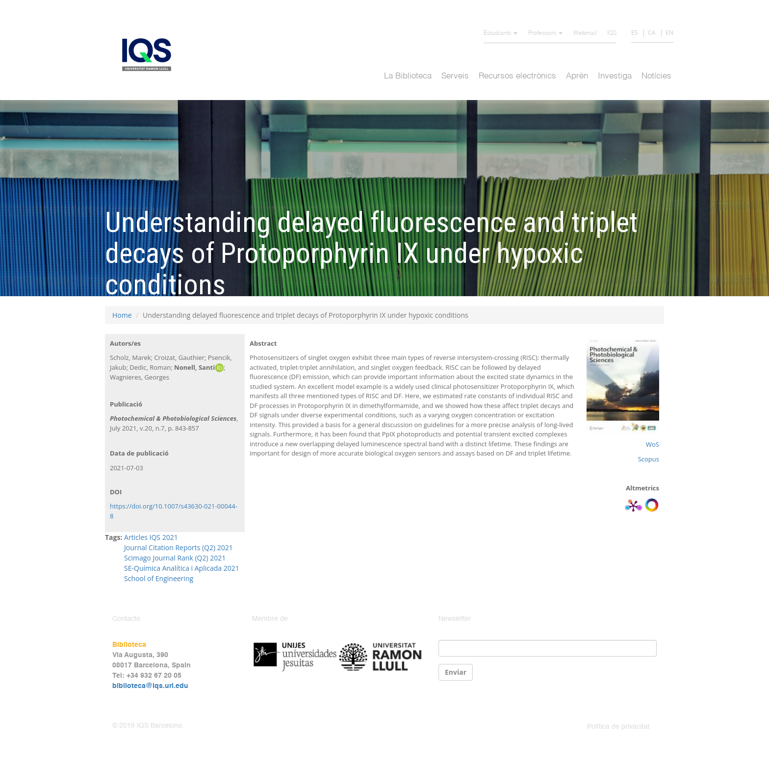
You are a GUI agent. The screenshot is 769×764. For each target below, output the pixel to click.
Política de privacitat (618, 726)
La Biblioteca (408, 76)
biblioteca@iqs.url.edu (150, 686)
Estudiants (500, 33)
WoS (652, 444)
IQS (611, 33)
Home (122, 315)
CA (651, 32)
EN (669, 32)
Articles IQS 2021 (151, 537)
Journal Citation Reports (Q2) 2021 (179, 547)
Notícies (656, 76)
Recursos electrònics (517, 76)
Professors (545, 33)
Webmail (585, 33)
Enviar (455, 672)
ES (634, 32)
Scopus (648, 459)
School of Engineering (158, 578)
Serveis (455, 76)
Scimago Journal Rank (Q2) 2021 (175, 557)
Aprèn (577, 76)
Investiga (615, 76)
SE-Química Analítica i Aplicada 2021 (181, 568)
